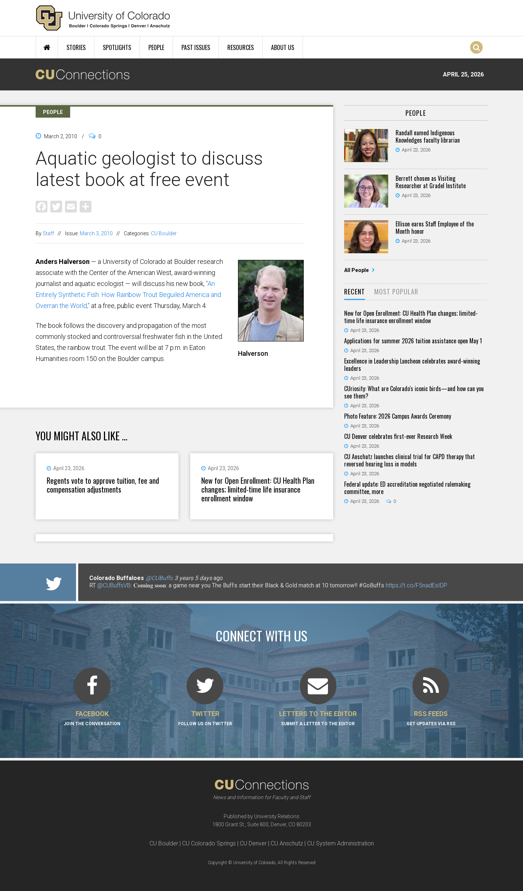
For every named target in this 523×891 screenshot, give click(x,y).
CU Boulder (164, 233)
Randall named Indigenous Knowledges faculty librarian (428, 136)
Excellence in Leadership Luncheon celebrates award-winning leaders (412, 365)
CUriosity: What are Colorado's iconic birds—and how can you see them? (414, 392)
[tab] (354, 292)
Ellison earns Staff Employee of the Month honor (435, 227)
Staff (48, 233)
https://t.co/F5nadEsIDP (416, 585)
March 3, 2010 (96, 233)
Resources (240, 47)
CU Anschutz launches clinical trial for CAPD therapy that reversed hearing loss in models (409, 460)
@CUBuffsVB (114, 585)
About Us (282, 47)
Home (47, 47)
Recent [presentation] (354, 291)
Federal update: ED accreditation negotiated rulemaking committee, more (407, 488)
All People (357, 270)
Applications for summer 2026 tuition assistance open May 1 (413, 340)
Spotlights (117, 47)
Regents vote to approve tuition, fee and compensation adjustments (103, 485)
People (156, 47)
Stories (76, 47)
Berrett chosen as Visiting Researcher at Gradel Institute (431, 182)
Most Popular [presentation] (396, 291)
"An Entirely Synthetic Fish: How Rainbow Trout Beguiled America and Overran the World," (128, 294)
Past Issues (195, 47)
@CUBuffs (159, 578)
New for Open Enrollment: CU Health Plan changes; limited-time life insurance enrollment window (257, 489)
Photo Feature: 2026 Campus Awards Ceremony (397, 416)
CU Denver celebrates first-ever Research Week (398, 436)
